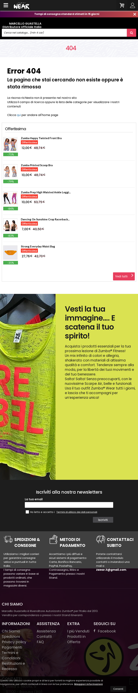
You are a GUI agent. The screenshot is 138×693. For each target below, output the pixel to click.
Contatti (44, 636)
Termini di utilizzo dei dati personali (76, 512)
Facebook (105, 631)
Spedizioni (11, 636)
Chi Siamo (11, 631)
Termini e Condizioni (11, 655)
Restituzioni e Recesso (13, 666)
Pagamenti (12, 647)
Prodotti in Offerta (76, 639)
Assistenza (46, 631)
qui (19, 115)
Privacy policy (14, 641)
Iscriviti (103, 520)
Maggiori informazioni (88, 684)
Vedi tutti (124, 275)
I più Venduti (78, 631)
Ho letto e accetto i (40, 512)
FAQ (40, 641)
